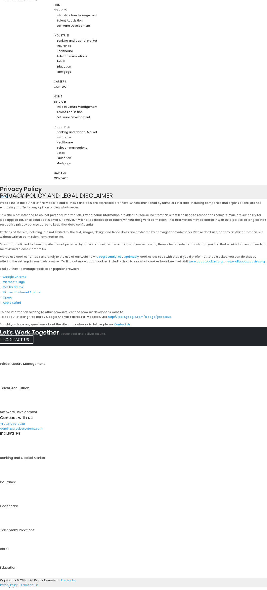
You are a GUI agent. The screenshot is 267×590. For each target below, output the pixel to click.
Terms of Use (29, 585)
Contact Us (122, 324)
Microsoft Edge (14, 282)
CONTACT (61, 87)
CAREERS (60, 81)
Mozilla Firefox (13, 287)
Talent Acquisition (70, 21)
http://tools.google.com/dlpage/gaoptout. (139, 317)
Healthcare (65, 51)
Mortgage (64, 72)
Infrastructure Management (77, 15)
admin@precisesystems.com (21, 429)
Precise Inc (68, 580)
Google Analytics (109, 257)
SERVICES (60, 10)
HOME (58, 5)
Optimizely (131, 257)
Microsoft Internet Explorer (22, 292)
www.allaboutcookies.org (246, 261)
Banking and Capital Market (77, 41)
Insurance (64, 46)
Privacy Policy (9, 585)
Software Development (73, 26)
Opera (7, 297)
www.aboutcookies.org (206, 261)
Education (64, 67)
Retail (61, 61)
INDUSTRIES (61, 35)
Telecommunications (72, 56)
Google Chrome (14, 277)
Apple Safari (12, 303)
